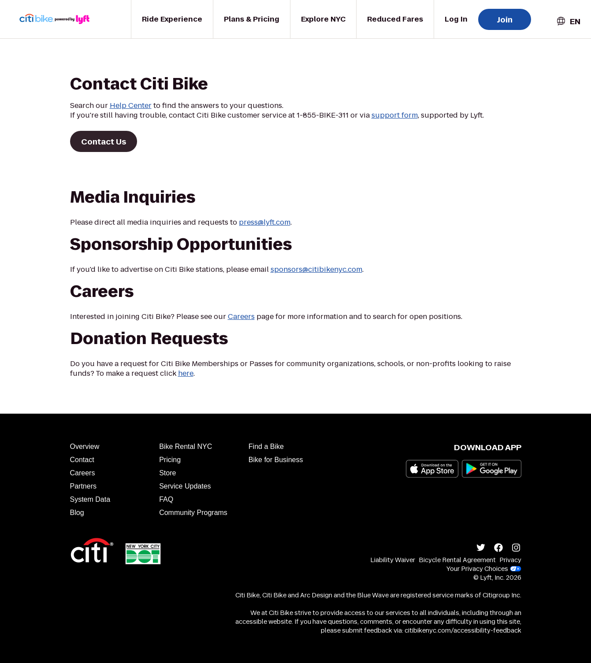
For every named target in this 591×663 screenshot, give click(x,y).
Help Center (131, 105)
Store (167, 473)
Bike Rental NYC (185, 446)
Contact (82, 459)
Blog (77, 512)
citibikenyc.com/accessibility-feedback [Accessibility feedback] (463, 630)
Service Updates (185, 486)
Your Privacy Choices (483, 568)
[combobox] (568, 21)
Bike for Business (276, 459)
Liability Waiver (392, 560)
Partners (83, 486)
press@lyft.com (264, 222)
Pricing (170, 459)
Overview (85, 446)
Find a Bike (266, 446)
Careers (241, 316)
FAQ (166, 499)
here (185, 373)
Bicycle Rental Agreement (457, 560)
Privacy (510, 560)
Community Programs (193, 512)
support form (395, 115)
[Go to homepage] (60, 19)
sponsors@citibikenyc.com (316, 269)
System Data (90, 499)
